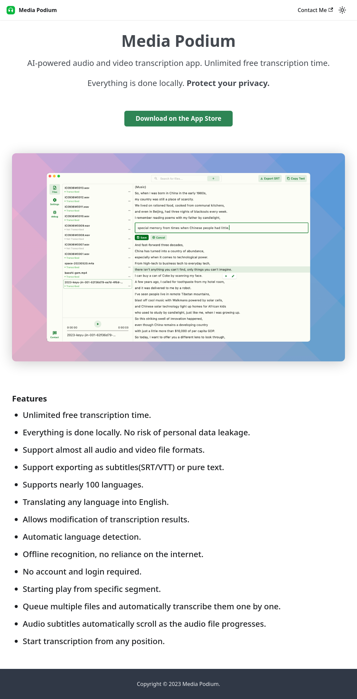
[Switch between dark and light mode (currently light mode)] (342, 10)
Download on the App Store (179, 118)
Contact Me (315, 10)
